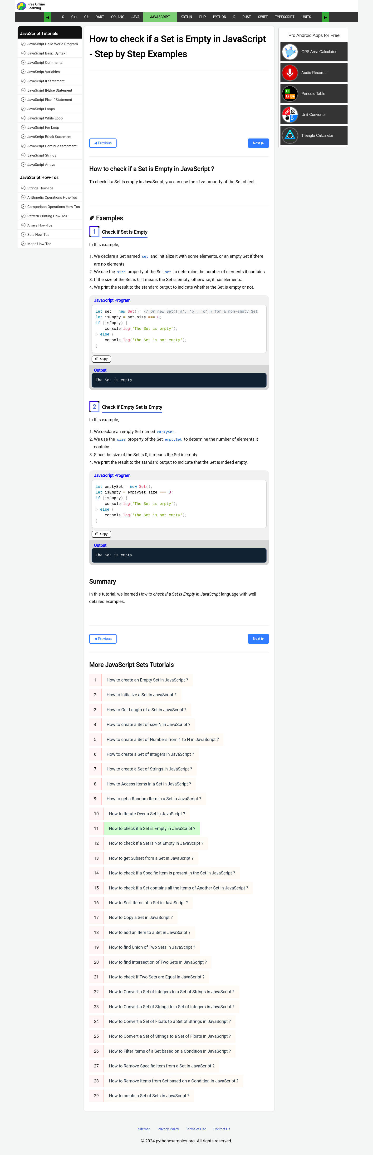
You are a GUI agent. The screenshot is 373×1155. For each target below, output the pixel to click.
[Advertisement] (313, 227)
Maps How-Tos (36, 244)
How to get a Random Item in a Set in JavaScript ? (154, 798)
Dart (100, 17)
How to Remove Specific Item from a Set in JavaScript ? (161, 1065)
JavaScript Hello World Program (49, 44)
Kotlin (186, 17)
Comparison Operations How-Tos (50, 206)
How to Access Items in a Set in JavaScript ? (149, 783)
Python (219, 17)
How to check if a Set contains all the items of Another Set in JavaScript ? (178, 887)
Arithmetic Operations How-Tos (49, 197)
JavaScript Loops (38, 109)
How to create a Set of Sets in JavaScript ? (149, 1095)
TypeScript (284, 17)
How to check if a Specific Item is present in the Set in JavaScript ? (172, 872)
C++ (74, 17)
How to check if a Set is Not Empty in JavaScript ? (156, 843)
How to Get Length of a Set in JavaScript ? (146, 709)
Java (136, 17)
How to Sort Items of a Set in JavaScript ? (148, 902)
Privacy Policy (168, 1129)
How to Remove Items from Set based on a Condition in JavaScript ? (173, 1080)
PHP (202, 17)
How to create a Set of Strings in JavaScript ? (149, 768)
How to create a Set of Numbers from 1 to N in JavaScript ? (163, 739)
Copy (104, 358)
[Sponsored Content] (312, 108)
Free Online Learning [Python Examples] (36, 6)
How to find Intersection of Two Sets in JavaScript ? (158, 961)
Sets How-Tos (35, 234)
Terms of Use (196, 1129)
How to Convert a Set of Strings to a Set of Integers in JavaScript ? (172, 1006)
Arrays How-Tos (36, 225)
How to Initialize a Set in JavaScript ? (142, 694)
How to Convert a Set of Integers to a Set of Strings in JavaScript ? (172, 991)
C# (86, 17)
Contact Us (221, 1129)
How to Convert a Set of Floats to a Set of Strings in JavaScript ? (170, 1021)
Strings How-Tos (37, 188)
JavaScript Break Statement (46, 136)
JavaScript (160, 17)
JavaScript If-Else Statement (46, 90)
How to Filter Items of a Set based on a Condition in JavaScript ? (170, 1050)
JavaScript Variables (40, 71)
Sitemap (144, 1129)
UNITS (306, 17)
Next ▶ (258, 143)
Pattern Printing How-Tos (44, 216)
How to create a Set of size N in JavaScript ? (148, 724)
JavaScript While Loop (42, 118)
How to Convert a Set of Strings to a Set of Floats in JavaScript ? (170, 1036)
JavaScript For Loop (40, 127)
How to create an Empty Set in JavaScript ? (147, 679)
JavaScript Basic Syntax (43, 53)
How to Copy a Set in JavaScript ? (141, 917)
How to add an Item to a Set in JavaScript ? (149, 932)
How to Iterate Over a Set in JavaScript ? (147, 813)
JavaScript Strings (38, 155)
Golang (117, 17)
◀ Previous (103, 143)
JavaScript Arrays (38, 164)
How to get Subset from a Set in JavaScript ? (151, 857)
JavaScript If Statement (42, 81)
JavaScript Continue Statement (49, 146)
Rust (247, 17)
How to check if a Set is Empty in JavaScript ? (152, 828)
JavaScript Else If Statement (46, 99)
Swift (263, 17)
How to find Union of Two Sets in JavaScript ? (152, 947)
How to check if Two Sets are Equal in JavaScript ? (156, 976)
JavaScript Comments (42, 62)
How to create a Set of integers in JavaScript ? (150, 753)
